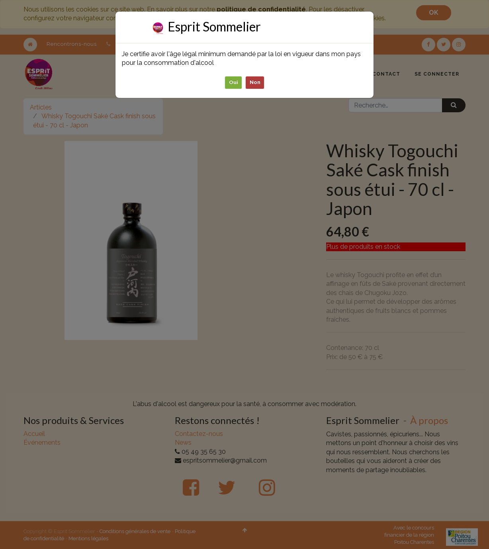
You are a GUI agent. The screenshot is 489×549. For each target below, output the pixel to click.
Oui (233, 82)
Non (255, 82)
